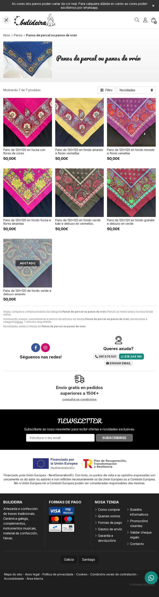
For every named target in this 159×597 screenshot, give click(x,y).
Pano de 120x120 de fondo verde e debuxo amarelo (27, 292)
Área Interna (35, 578)
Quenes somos (109, 516)
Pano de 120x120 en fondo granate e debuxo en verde (131, 221)
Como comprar (109, 509)
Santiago (88, 559)
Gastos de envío (110, 529)
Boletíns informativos (139, 511)
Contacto (137, 544)
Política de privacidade (57, 574)
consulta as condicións (79, 399)
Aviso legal (32, 574)
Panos (19, 321)
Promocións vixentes (139, 523)
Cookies (81, 574)
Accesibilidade (14, 578)
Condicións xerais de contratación (113, 574)
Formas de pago (110, 523)
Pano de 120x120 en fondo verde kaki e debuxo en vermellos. (77, 221)
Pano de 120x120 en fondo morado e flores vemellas (131, 151)
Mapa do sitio (13, 574)
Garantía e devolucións (107, 538)
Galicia (69, 559)
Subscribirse (114, 438)
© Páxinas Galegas (142, 584)
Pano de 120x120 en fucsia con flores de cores (24, 151)
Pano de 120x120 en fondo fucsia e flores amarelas (27, 221)
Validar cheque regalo (141, 534)
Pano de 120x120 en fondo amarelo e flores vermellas (79, 151)
